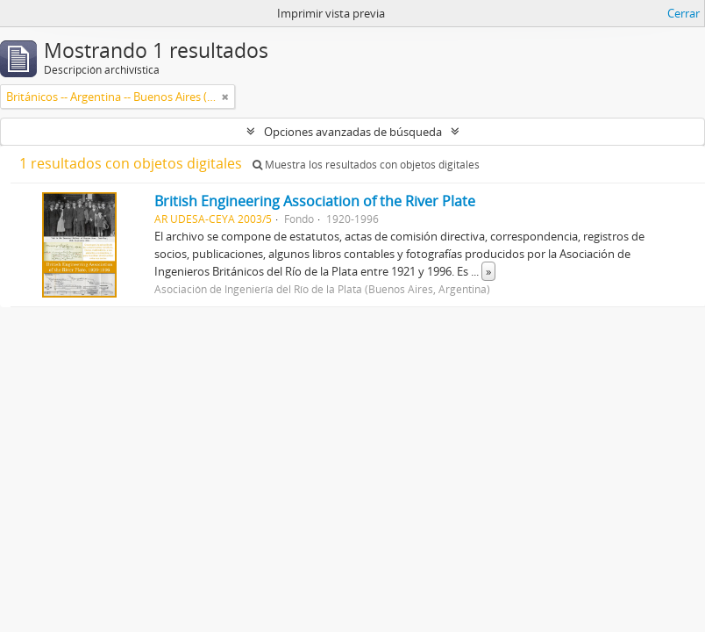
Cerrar (683, 13)
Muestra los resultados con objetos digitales (366, 164)
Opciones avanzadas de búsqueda (353, 132)
